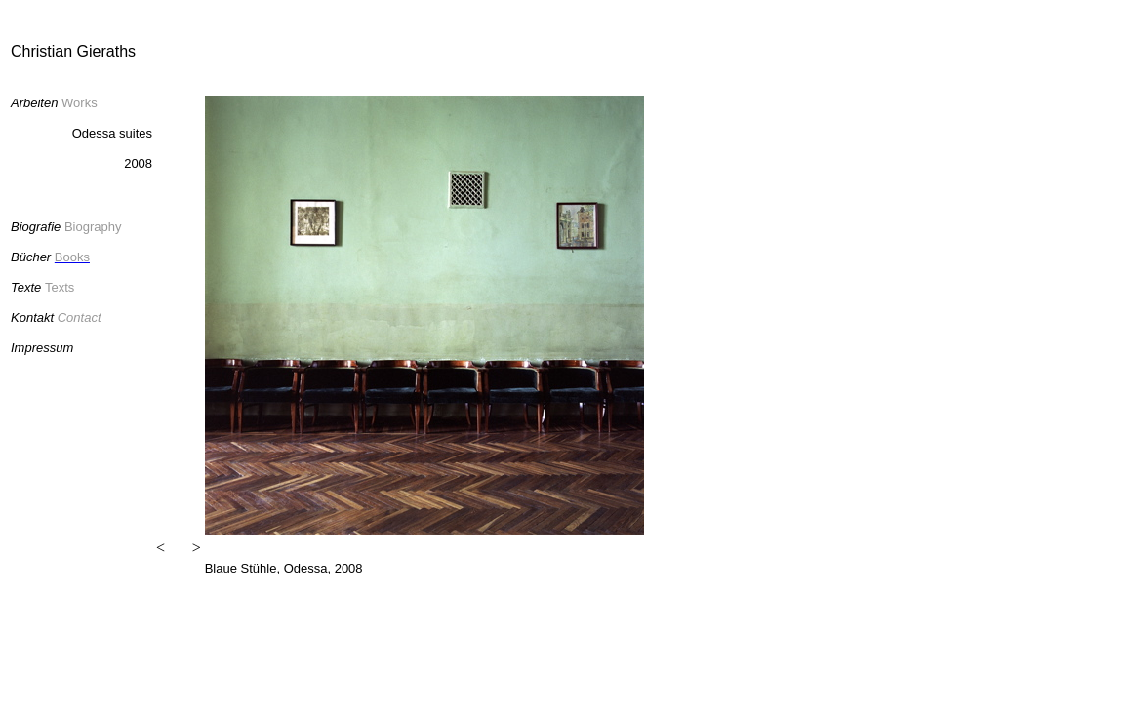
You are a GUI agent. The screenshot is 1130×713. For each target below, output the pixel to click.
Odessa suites (112, 133)
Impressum (42, 347)
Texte (26, 287)
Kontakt (32, 317)
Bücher (33, 257)
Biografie (36, 226)
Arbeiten (34, 103)
